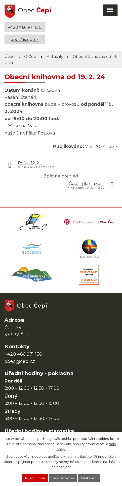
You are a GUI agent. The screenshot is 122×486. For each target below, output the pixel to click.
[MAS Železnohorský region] (32, 275)
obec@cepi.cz (25, 39)
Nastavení (89, 478)
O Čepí (30, 56)
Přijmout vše (35, 478)
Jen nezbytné (63, 478)
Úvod (9, 56)
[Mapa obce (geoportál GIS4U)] (32, 248)
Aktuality (55, 56)
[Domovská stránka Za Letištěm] (33, 222)
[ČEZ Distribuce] (89, 275)
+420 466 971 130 (24, 27)
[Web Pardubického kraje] (90, 248)
